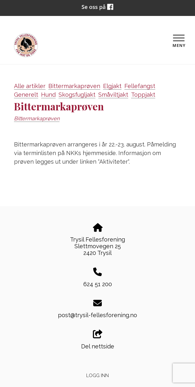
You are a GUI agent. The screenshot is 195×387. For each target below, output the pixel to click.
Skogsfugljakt (77, 94)
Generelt (26, 94)
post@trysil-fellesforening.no (97, 315)
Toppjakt (143, 94)
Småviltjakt (113, 94)
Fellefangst (139, 86)
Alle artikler (29, 86)
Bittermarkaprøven (74, 86)
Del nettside (97, 340)
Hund (48, 94)
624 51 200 (97, 284)
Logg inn (97, 375)
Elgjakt (112, 86)
